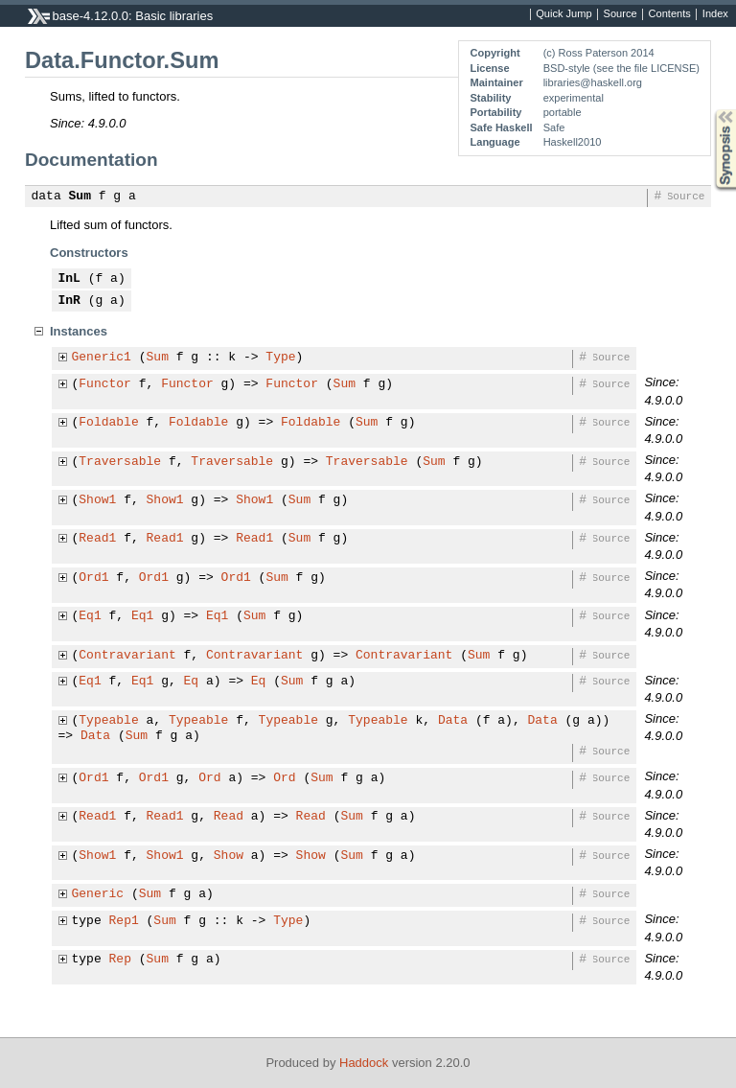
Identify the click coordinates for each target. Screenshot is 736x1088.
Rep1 (124, 921)
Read (228, 816)
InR (69, 301)
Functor (105, 384)
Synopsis (710, 109)
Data (453, 720)
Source (620, 14)
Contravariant (127, 655)
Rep (120, 959)
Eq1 (90, 616)
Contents (670, 14)
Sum (80, 196)
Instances (78, 331)
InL (69, 279)
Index (715, 14)
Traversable (120, 462)
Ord (209, 778)
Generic (98, 894)
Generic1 (101, 357)
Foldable (108, 422)
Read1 (97, 538)
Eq (191, 681)
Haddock (363, 1062)
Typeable (108, 720)
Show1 (97, 500)
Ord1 (93, 578)
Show (228, 856)
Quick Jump (563, 14)
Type (280, 357)
